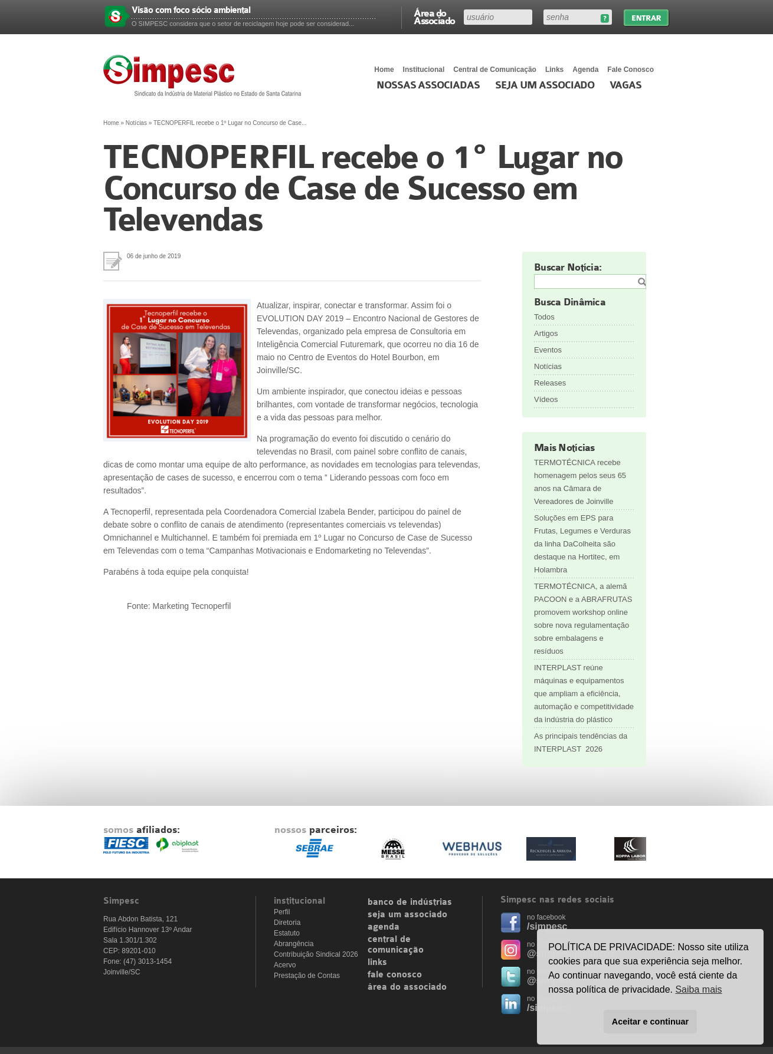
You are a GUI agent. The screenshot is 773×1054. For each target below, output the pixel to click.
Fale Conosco (630, 69)
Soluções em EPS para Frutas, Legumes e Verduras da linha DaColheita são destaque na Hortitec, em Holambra (582, 543)
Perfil (282, 912)
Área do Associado (434, 16)
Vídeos (546, 399)
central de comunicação (396, 945)
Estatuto (287, 933)
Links (554, 69)
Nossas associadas (428, 85)
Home (384, 69)
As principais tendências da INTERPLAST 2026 (580, 742)
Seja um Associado (545, 85)
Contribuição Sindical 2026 (316, 954)
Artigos (546, 333)
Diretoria (287, 922)
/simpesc (547, 926)
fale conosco (395, 975)
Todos (544, 316)
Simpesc (205, 75)
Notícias (136, 123)
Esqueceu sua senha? (604, 18)
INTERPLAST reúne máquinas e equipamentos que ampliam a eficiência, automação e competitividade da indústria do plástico (584, 693)
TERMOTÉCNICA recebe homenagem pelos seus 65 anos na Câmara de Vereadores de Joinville (580, 482)
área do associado (407, 987)
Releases (550, 382)
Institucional (424, 69)
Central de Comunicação (494, 69)
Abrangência (293, 944)
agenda (383, 927)
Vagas (625, 85)
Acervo (285, 965)
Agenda (585, 69)
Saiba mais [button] (698, 989)
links (377, 962)
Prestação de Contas (307, 975)
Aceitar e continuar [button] (650, 1021)
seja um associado (407, 915)
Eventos (548, 349)
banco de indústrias (410, 902)
